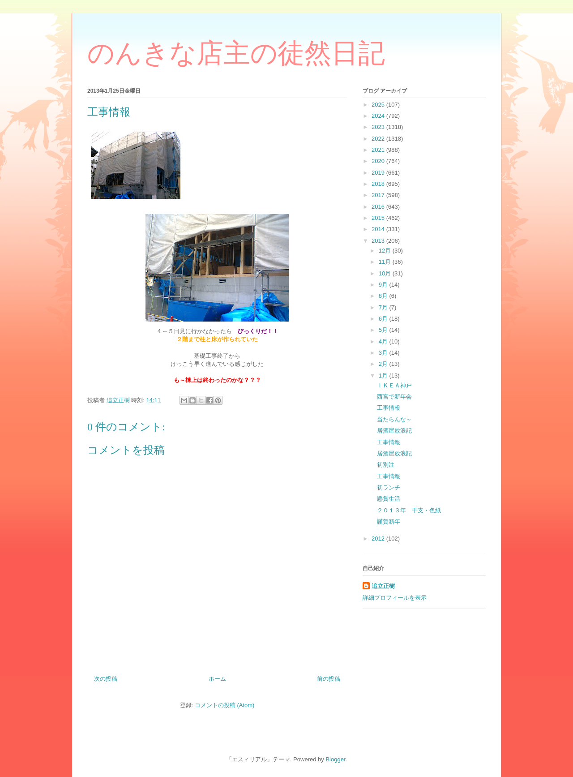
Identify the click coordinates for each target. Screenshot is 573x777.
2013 (379, 240)
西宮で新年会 (394, 396)
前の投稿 (328, 678)
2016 (379, 206)
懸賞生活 (388, 498)
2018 (379, 183)
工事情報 (388, 407)
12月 (386, 250)
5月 (384, 329)
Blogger (335, 759)
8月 (384, 295)
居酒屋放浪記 (394, 430)
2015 (379, 218)
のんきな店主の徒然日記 (236, 53)
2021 (379, 149)
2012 (379, 538)
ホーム (217, 678)
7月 (384, 307)
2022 (379, 138)
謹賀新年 (388, 521)
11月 (386, 261)
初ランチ (388, 487)
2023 (379, 127)
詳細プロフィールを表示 (395, 597)
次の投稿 (105, 678)
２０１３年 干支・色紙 (409, 510)
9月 (384, 284)
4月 (384, 341)
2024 (379, 115)
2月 (384, 364)
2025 (379, 104)
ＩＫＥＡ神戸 (394, 385)
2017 (379, 195)
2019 (379, 172)
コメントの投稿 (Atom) (225, 705)
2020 (379, 161)
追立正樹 (383, 586)
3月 (384, 352)
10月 (386, 273)
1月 (384, 375)
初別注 (385, 464)
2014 (379, 229)
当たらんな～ (394, 419)
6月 (384, 318)
